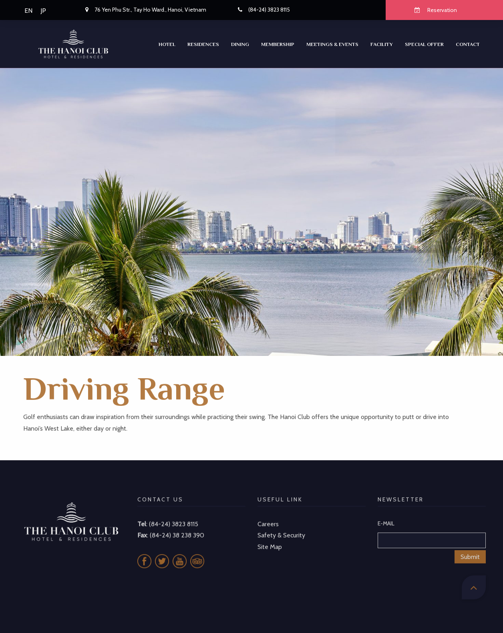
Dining (240, 44)
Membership (277, 44)
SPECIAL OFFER (424, 44)
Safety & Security (281, 526)
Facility (381, 44)
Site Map (270, 538)
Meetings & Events (332, 44)
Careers (268, 515)
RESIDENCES (203, 44)
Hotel (167, 44)
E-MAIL (386, 514)
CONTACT (468, 44)
